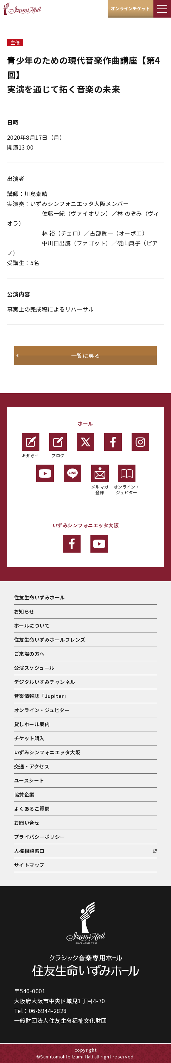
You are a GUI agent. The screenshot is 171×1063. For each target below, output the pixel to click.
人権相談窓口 (29, 850)
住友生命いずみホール (39, 597)
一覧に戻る (85, 355)
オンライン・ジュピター (127, 480)
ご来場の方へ (29, 653)
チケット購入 (29, 738)
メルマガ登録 (100, 480)
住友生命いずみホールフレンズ (50, 639)
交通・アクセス (31, 766)
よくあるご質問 (32, 808)
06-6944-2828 (48, 1010)
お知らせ (30, 445)
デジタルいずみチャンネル (44, 681)
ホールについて (32, 625)
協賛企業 (24, 794)
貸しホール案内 (32, 724)
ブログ (58, 445)
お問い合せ (26, 822)
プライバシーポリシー (39, 836)
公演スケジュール (34, 667)
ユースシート (29, 780)
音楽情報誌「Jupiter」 (41, 695)
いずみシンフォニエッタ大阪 (47, 752)
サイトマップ (29, 864)
